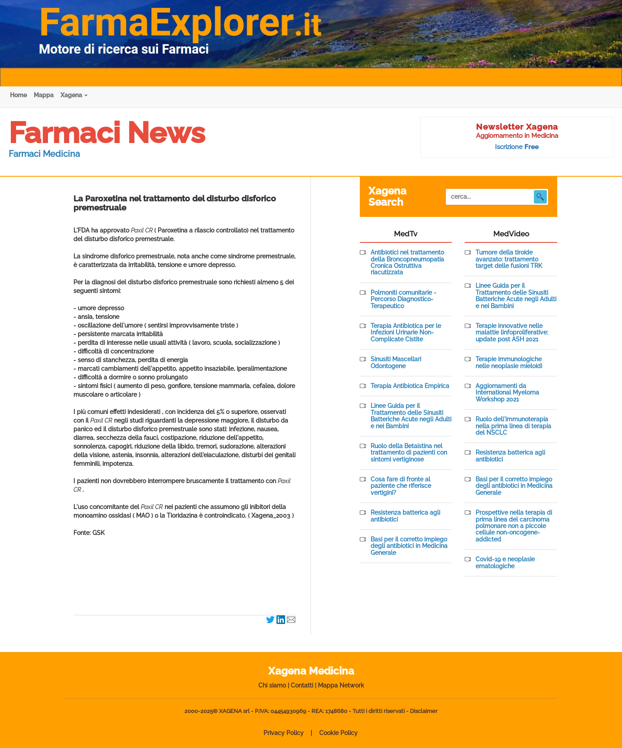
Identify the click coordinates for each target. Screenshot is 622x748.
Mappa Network (341, 685)
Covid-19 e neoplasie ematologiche (505, 562)
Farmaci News (107, 132)
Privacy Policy (283, 732)
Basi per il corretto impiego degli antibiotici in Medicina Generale (409, 546)
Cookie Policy (338, 732)
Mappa (44, 95)
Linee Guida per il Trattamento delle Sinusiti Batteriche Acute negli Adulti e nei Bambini (411, 416)
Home (18, 95)
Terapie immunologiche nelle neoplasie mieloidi (509, 362)
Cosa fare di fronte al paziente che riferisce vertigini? (401, 486)
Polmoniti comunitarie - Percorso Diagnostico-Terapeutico (403, 299)
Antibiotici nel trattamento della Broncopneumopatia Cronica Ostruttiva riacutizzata (407, 262)
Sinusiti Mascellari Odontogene (396, 362)
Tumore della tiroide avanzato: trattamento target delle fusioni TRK (509, 259)
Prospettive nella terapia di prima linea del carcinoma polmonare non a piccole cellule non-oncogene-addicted (514, 526)
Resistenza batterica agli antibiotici (405, 515)
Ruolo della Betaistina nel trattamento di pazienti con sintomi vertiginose (409, 453)
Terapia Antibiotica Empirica (410, 386)
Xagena (74, 95)
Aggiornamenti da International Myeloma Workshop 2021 (507, 393)
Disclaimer (424, 711)
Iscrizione (517, 147)
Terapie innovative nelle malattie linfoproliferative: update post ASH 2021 (512, 333)
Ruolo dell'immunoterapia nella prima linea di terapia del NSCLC (513, 426)
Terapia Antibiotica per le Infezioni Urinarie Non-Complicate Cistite (406, 333)
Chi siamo (272, 685)
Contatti (302, 685)
